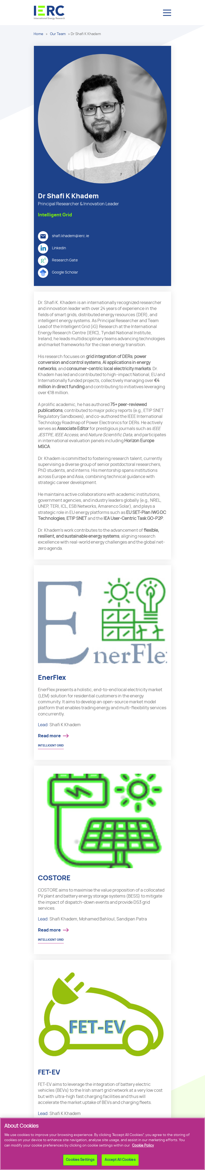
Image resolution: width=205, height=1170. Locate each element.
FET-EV (49, 1072)
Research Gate (58, 260)
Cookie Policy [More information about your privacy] (143, 1147)
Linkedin (52, 248)
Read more (49, 736)
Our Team (58, 34)
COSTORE (54, 878)
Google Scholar (58, 273)
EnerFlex (52, 677)
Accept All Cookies (120, 1162)
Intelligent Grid (51, 745)
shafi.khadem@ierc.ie (63, 236)
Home (38, 34)
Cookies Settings (80, 1162)
